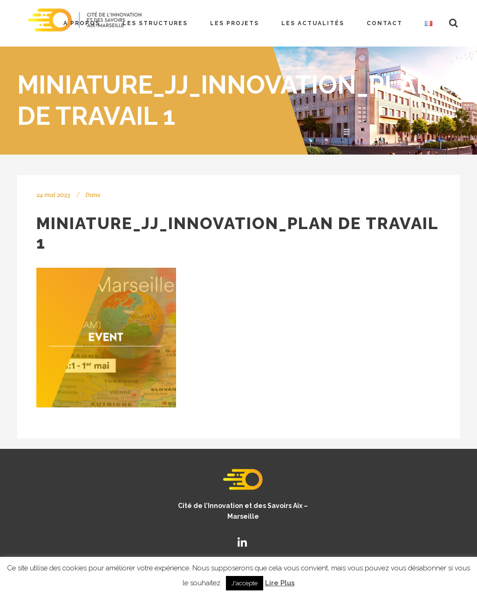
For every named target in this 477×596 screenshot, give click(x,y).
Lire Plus (280, 583)
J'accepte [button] (245, 583)
